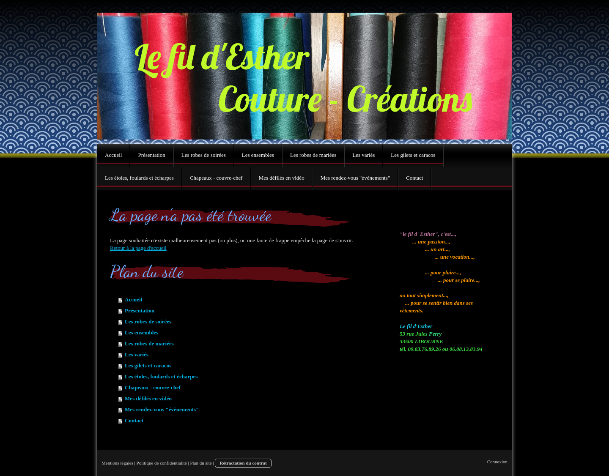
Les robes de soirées (148, 321)
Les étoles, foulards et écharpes (161, 376)
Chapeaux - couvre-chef (153, 387)
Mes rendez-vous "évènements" (162, 409)
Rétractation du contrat (242, 462)
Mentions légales (117, 462)
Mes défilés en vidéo (148, 398)
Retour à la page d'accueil (138, 248)
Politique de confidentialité (162, 462)
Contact (134, 420)
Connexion (497, 461)
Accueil (133, 299)
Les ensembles (141, 332)
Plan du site (200, 462)
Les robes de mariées (149, 343)
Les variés (136, 354)
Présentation (139, 310)
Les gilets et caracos (148, 365)
